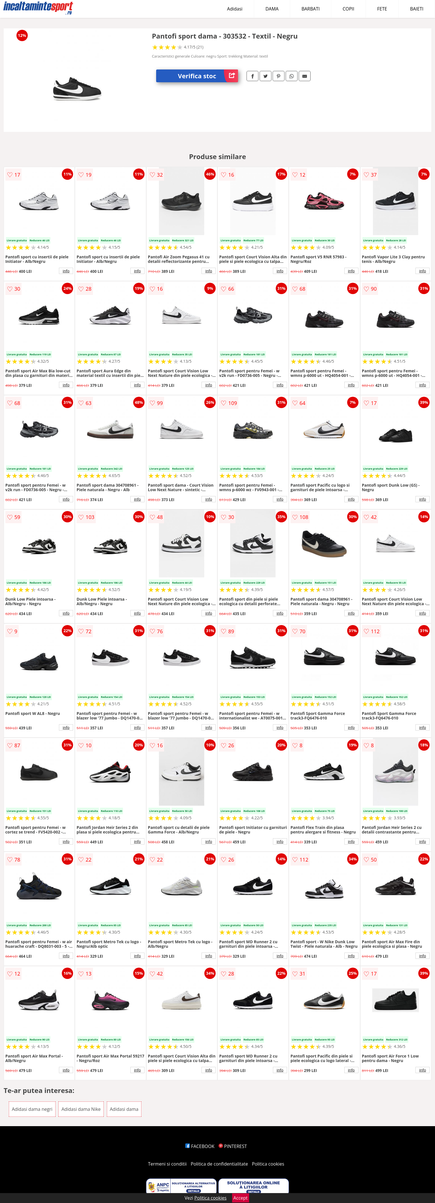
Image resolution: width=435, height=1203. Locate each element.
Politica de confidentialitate (219, 1164)
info (66, 270)
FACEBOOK (200, 1146)
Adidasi (234, 9)
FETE (382, 9)
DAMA (272, 9)
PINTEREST (232, 1146)
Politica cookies (268, 1164)
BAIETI (416, 9)
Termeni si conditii (167, 1164)
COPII (348, 9)
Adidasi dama (124, 1109)
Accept (241, 1198)
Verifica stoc (208, 75)
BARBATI (311, 9)
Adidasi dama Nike (81, 1109)
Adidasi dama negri (32, 1109)
